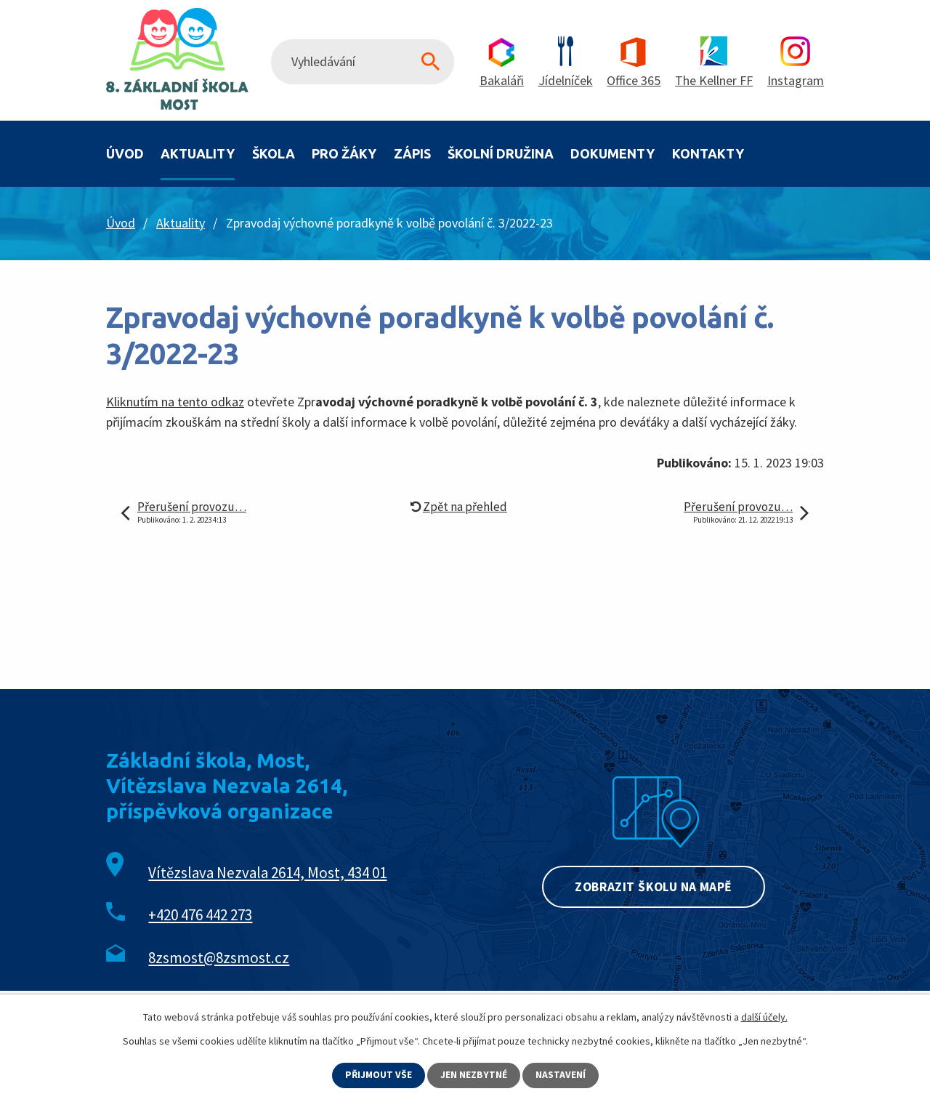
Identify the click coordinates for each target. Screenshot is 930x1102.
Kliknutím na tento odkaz (175, 401)
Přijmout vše (378, 1075)
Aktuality (198, 153)
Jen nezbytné (474, 1075)
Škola (273, 153)
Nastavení (561, 1075)
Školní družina (501, 153)
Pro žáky (344, 153)
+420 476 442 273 (200, 915)
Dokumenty (612, 153)
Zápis (412, 153)
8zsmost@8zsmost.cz (218, 958)
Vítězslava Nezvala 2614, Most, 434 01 (267, 872)
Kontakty (708, 153)
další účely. (764, 1016)
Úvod (125, 153)
